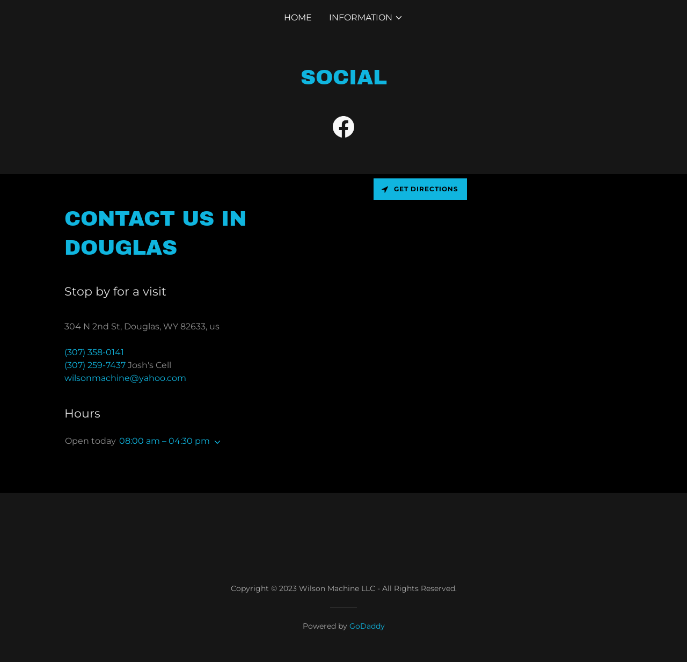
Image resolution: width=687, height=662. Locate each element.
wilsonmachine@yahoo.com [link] (125, 378)
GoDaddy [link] (367, 626)
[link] (343, 129)
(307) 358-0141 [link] (94, 352)
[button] (366, 17)
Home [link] (298, 17)
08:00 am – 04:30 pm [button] (164, 441)
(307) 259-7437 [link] (95, 365)
